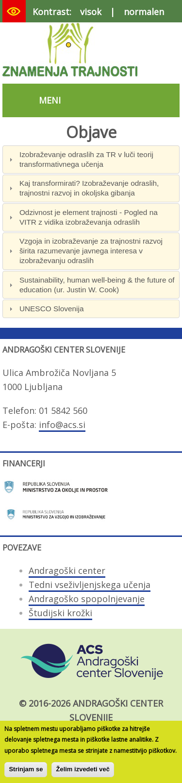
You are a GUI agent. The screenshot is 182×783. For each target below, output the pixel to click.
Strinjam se (26, 773)
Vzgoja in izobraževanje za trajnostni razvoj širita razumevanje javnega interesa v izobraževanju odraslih (91, 251)
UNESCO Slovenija (51, 308)
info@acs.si (62, 424)
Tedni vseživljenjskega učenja (89, 584)
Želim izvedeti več (83, 773)
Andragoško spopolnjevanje (87, 599)
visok (90, 12)
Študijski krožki (60, 613)
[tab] (91, 159)
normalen (144, 12)
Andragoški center (67, 570)
